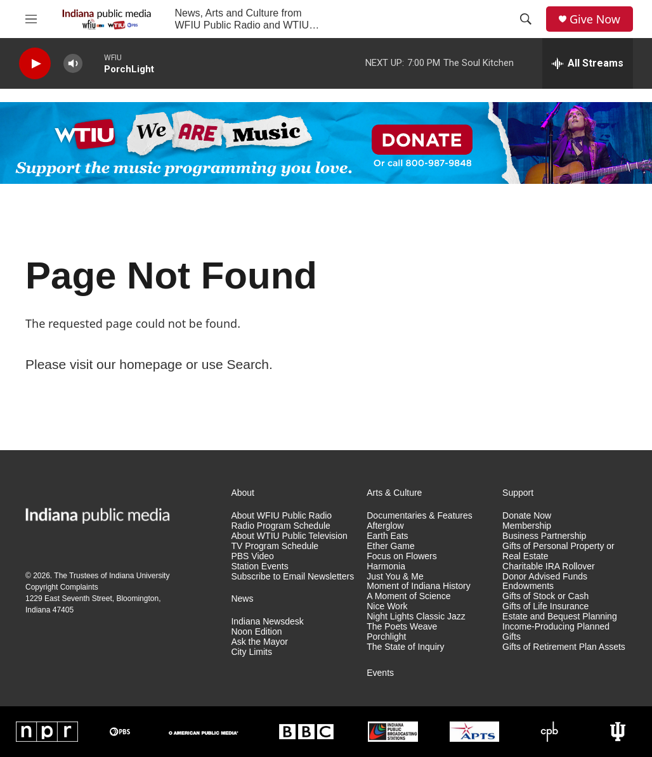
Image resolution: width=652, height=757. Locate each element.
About (242, 493)
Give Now (595, 19)
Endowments (528, 586)
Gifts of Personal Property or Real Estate (558, 551)
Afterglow (385, 526)
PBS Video (252, 556)
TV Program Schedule (274, 546)
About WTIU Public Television (289, 536)
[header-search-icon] (526, 19)
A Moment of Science (408, 596)
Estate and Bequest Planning (559, 616)
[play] (35, 63)
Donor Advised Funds (544, 576)
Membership (526, 526)
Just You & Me (395, 576)
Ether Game (390, 546)
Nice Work (387, 606)
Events (380, 673)
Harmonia (386, 566)
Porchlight (386, 637)
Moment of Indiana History (418, 586)
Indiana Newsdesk (267, 621)
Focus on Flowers (401, 556)
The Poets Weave (402, 626)
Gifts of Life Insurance (545, 606)
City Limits (251, 652)
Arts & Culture (394, 493)
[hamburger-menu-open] (31, 19)
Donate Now (526, 516)
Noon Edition (256, 632)
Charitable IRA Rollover (548, 566)
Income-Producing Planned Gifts (556, 632)
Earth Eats (387, 536)
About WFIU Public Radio (281, 516)
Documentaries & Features (420, 516)
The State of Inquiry (405, 647)
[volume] (73, 63)
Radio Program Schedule (280, 526)
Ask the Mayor (259, 642)
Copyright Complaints (61, 587)
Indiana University (139, 575)
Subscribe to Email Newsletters (292, 576)
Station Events (259, 566)
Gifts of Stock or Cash (545, 596)
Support (517, 493)
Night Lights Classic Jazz (416, 616)
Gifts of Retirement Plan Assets (563, 647)
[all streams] (587, 63)
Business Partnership (544, 536)
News (242, 599)
